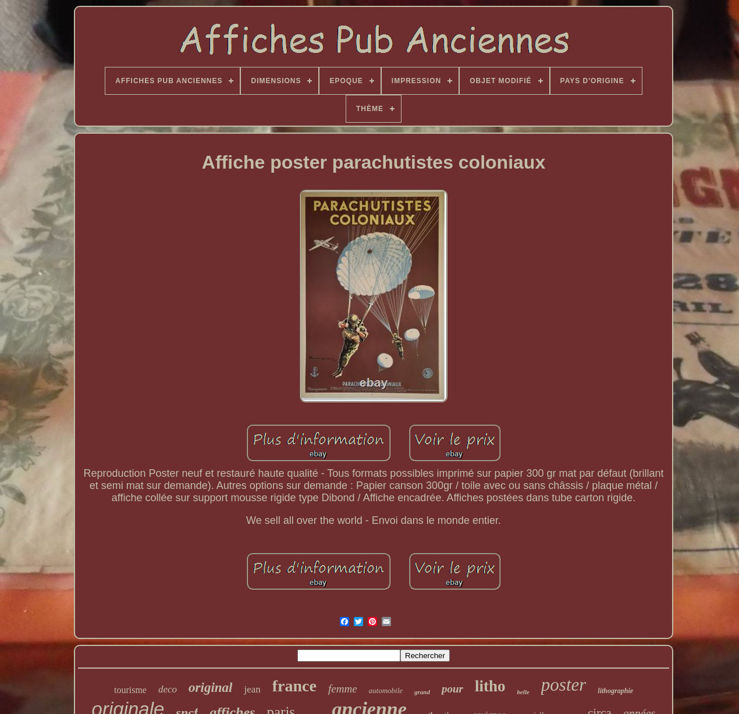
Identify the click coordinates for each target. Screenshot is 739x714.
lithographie (615, 691)
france (294, 686)
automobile (386, 690)
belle (523, 691)
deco (167, 689)
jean (252, 689)
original (210, 687)
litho (490, 686)
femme (342, 689)
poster (564, 684)
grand (422, 691)
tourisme (130, 690)
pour (452, 689)
